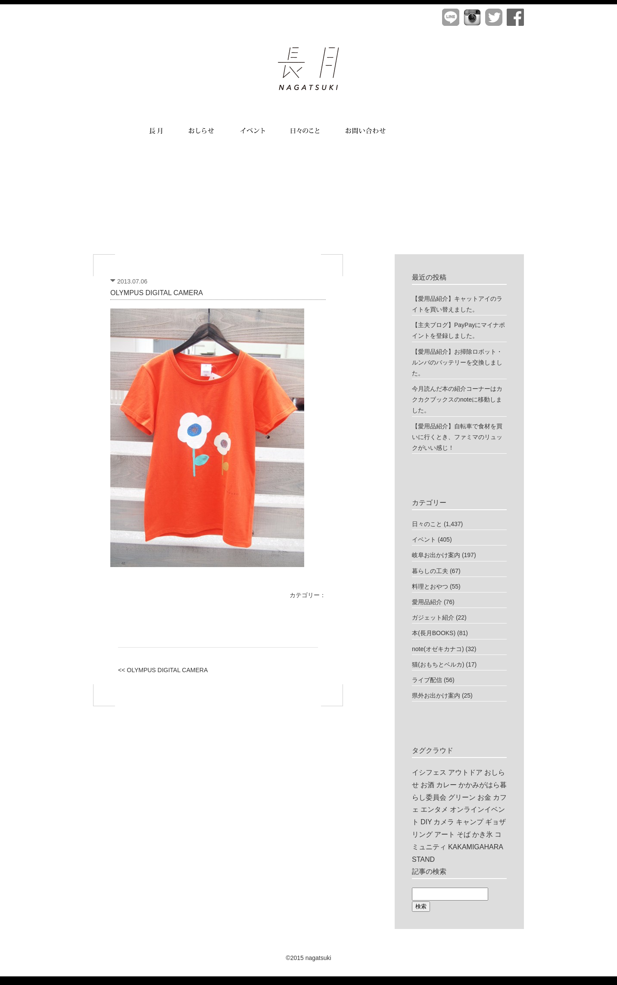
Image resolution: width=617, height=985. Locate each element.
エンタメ (434, 809)
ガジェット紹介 (433, 617)
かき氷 (482, 834)
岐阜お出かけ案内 (436, 555)
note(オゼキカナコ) (438, 648)
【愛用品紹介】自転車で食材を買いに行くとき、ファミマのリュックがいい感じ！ (457, 437)
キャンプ (469, 822)
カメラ (443, 822)
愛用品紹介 (427, 601)
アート (444, 834)
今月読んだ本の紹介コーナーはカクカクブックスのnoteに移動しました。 (457, 399)
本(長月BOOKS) (433, 633)
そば (464, 834)
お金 (484, 797)
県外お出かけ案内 (436, 695)
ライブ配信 (427, 679)
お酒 (427, 785)
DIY (426, 822)
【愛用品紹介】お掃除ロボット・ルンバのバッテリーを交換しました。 (457, 362)
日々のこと (427, 524)
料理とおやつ (430, 586)
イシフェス (429, 772)
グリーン (462, 797)
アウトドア (465, 772)
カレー (446, 785)
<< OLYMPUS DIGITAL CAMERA (163, 670)
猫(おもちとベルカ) (438, 664)
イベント (424, 539)
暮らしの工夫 (430, 570)
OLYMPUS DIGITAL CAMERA (156, 292)
